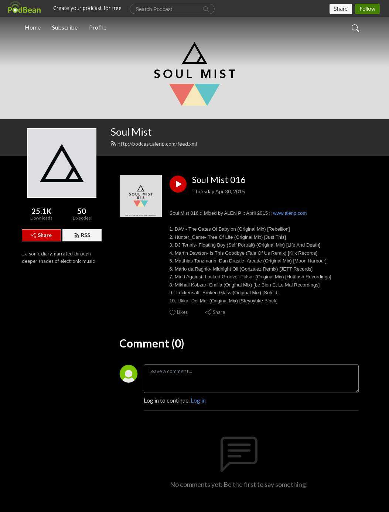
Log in (198, 400)
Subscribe (65, 27)
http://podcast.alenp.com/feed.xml (153, 143)
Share (41, 235)
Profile (97, 27)
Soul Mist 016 (219, 179)
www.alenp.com (290, 213)
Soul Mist (131, 132)
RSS (82, 235)
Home (33, 27)
